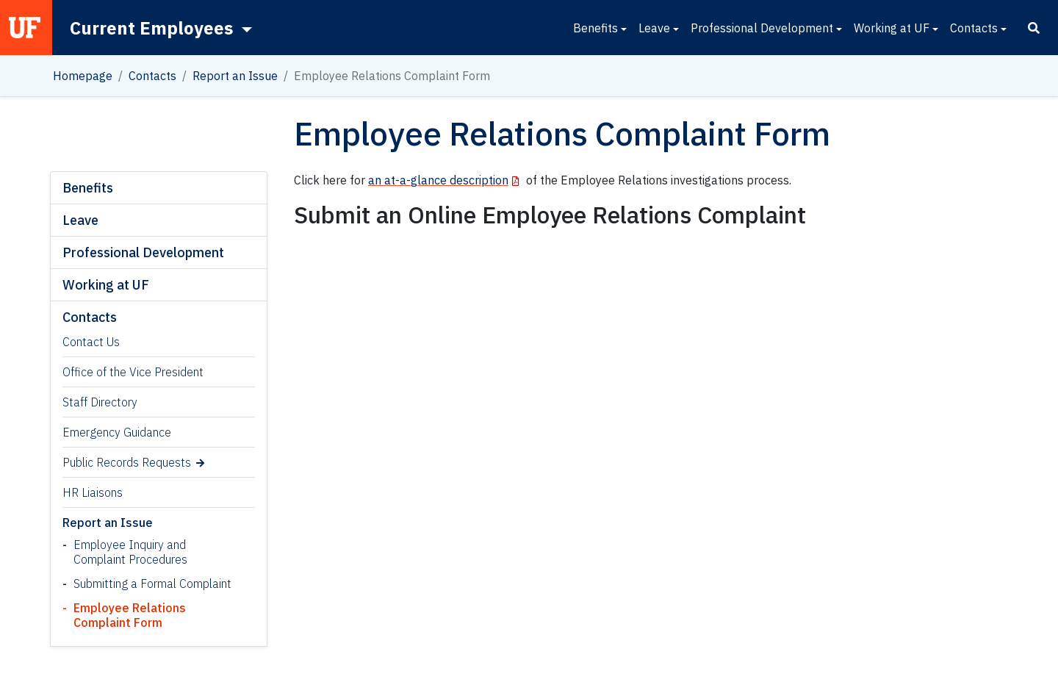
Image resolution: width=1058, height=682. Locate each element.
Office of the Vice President (133, 372)
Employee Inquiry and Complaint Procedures (130, 552)
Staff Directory (99, 402)
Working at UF (891, 28)
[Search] (1033, 28)
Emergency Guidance (116, 432)
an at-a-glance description (438, 180)
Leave (654, 28)
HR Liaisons (92, 492)
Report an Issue (235, 75)
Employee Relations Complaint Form (129, 615)
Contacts (974, 28)
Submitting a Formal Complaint (152, 583)
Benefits (595, 28)
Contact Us (91, 341)
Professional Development (762, 28)
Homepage (82, 75)
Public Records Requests (126, 462)
